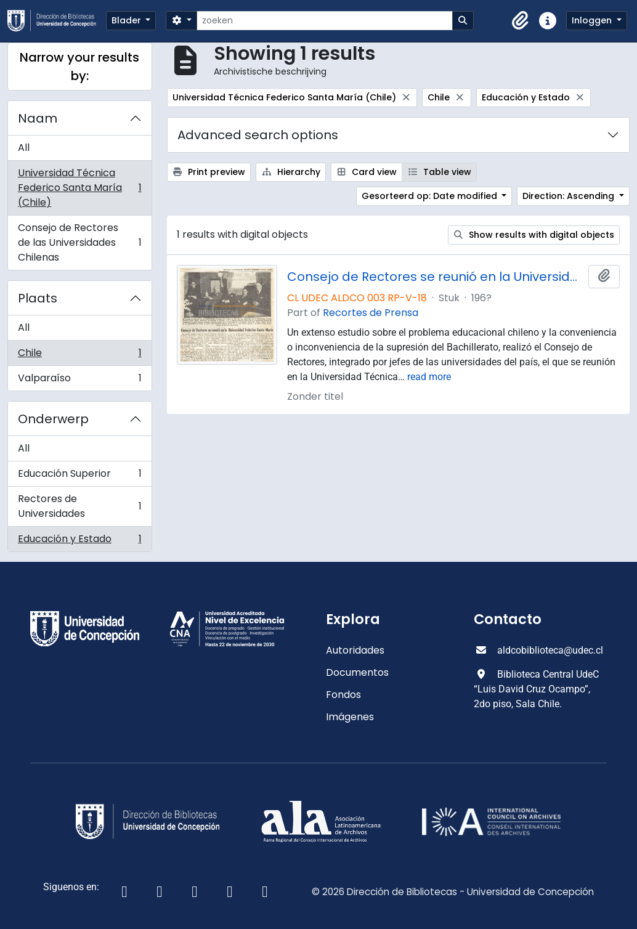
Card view (366, 172)
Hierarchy (290, 172)
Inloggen (593, 20)
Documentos (357, 672)
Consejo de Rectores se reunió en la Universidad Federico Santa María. (435, 276)
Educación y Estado (79, 541)
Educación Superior (79, 476)
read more (429, 377)
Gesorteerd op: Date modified (431, 196)
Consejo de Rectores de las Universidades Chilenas (79, 242)
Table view (439, 172)
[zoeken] (324, 20)
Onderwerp (53, 419)
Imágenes (350, 717)
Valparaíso (79, 381)
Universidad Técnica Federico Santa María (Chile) (79, 187)
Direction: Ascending (569, 196)
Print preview (209, 172)
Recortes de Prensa (370, 313)
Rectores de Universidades (79, 506)
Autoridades (355, 650)
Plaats (37, 298)
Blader (128, 20)
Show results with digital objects (534, 235)
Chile (79, 356)
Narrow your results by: (79, 66)
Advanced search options (257, 135)
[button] (520, 20)
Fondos (343, 695)
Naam (37, 118)
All (24, 147)
